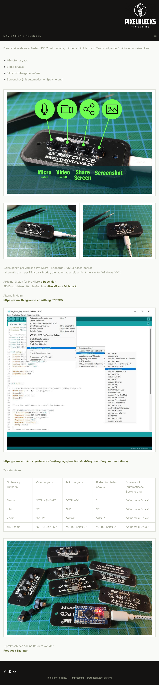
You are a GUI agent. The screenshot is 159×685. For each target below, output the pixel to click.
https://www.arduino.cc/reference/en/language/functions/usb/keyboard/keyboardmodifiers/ (65, 461)
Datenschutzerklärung (99, 677)
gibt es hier (48, 281)
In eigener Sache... (57, 677)
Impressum (78, 677)
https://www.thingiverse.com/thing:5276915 (33, 300)
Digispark (70, 286)
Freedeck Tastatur (15, 650)
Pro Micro (54, 286)
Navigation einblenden (22, 35)
